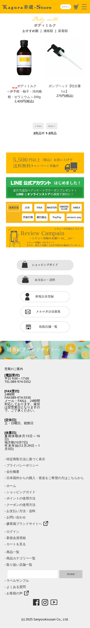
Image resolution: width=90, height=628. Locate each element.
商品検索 (71, 574)
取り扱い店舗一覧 (19, 564)
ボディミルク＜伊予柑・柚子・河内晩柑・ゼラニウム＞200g (24, 91)
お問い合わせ (16, 517)
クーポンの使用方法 (20, 504)
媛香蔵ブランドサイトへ (27, 523)
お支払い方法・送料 (20, 511)
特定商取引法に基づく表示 (25, 459)
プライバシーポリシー (22, 465)
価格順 (48, 31)
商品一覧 (12, 552)
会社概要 (12, 471)
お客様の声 (17, 593)
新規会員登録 (16, 538)
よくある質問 (16, 587)
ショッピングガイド (20, 492)
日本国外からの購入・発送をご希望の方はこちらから (45, 478)
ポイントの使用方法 (20, 498)
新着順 (63, 31)
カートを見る (16, 544)
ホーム (11, 486)
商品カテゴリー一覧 (20, 558)
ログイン (66, 6)
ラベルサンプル (17, 580)
